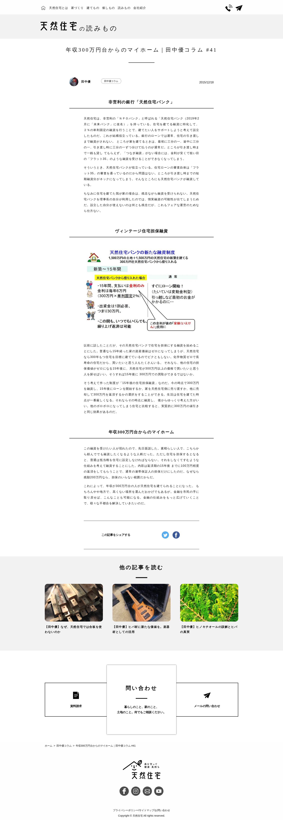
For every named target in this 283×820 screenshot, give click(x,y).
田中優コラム (111, 81)
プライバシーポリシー (125, 810)
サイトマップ (146, 810)
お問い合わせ (162, 810)
